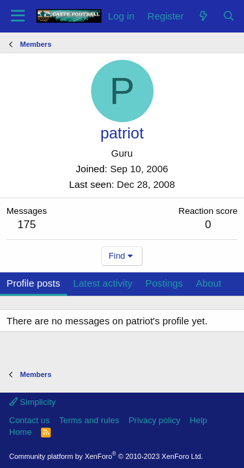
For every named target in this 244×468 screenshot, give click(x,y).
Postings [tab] (164, 283)
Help (199, 420)
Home (20, 432)
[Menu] (18, 16)
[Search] (228, 16)
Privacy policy (154, 420)
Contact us (29, 420)
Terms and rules (89, 420)
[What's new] (202, 16)
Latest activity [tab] (103, 283)
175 (27, 224)
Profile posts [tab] (34, 283)
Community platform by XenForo (106, 456)
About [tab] (208, 283)
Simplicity (32, 402)
